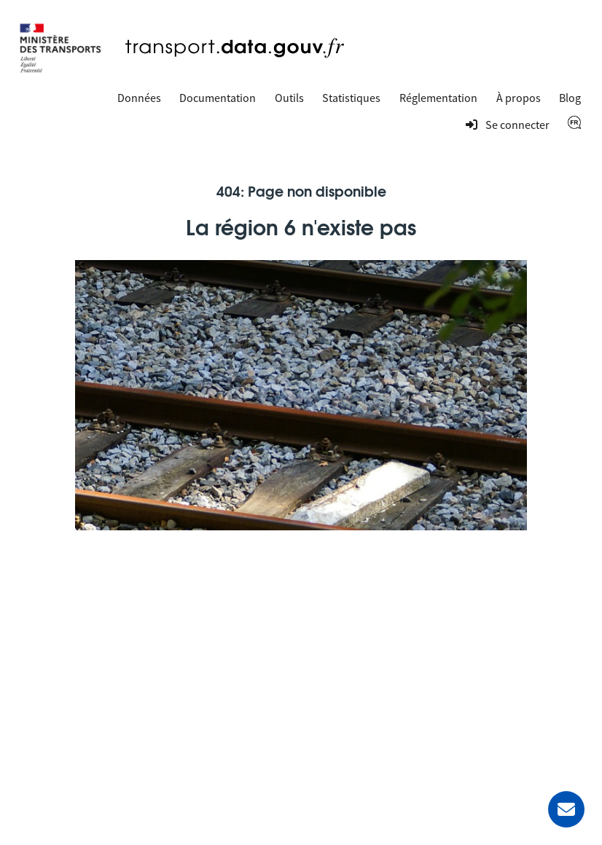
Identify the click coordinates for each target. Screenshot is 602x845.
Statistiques (351, 97)
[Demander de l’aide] (566, 809)
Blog (570, 97)
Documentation (217, 97)
